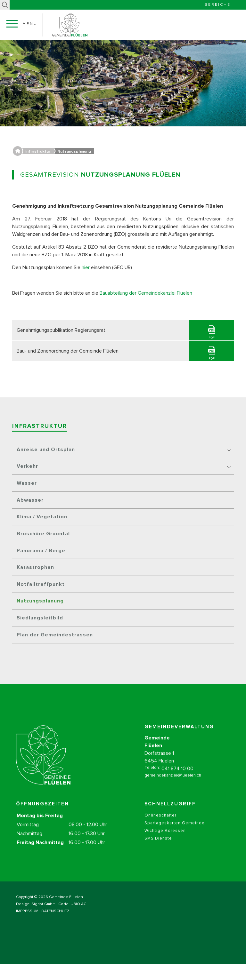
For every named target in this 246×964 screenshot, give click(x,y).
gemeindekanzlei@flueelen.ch (172, 783)
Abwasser (30, 500)
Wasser (27, 483)
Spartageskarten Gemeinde (174, 831)
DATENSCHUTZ (55, 911)
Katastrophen (35, 567)
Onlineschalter (160, 823)
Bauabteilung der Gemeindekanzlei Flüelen (146, 293)
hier (86, 267)
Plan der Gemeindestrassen (55, 634)
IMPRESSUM (27, 911)
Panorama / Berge (41, 550)
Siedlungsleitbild (40, 617)
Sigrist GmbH (43, 904)
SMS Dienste (158, 846)
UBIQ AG (78, 904)
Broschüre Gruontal (43, 533)
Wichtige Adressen (165, 838)
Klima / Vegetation (42, 516)
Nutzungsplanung (40, 600)
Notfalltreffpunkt (41, 584)
